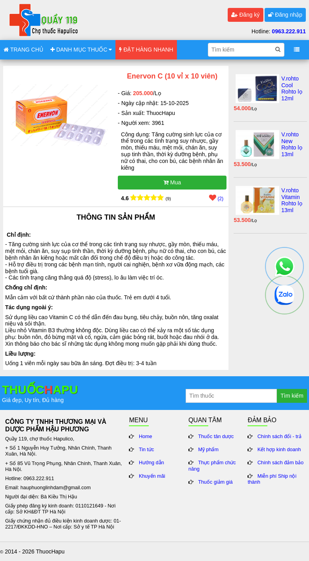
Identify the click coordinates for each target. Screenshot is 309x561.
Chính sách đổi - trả (279, 436)
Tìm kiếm (291, 396)
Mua (172, 182)
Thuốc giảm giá (215, 482)
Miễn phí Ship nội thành (272, 479)
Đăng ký (245, 14)
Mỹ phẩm (208, 449)
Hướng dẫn (151, 462)
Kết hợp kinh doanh (279, 449)
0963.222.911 (289, 31)
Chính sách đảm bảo (280, 462)
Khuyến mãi (152, 476)
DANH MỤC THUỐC (81, 49)
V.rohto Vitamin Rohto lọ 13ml (291, 200)
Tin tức (146, 449)
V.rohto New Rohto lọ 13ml (291, 144)
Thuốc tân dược (216, 436)
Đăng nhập (285, 14)
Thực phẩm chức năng (212, 465)
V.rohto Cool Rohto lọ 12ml (291, 88)
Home (145, 436)
